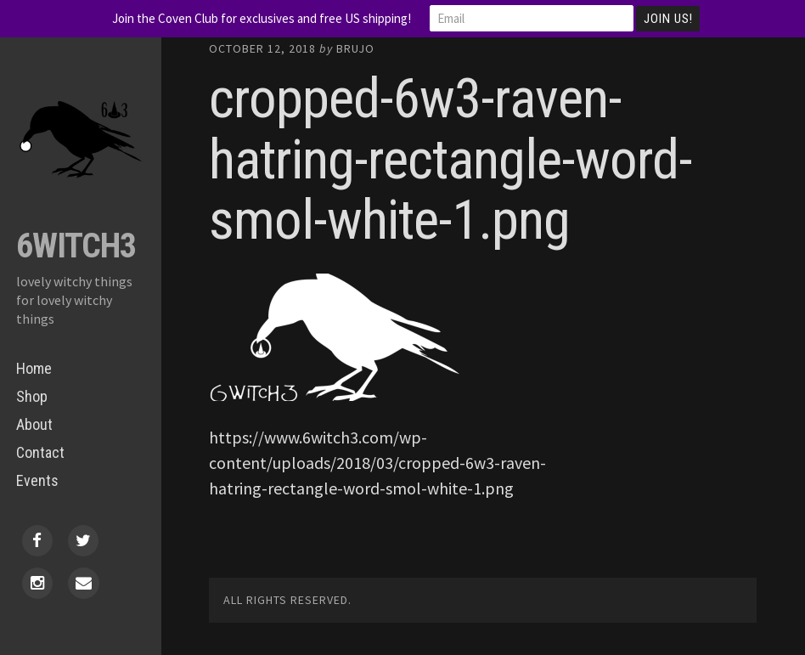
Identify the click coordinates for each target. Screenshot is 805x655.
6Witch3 (76, 246)
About (34, 424)
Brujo (355, 48)
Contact (40, 452)
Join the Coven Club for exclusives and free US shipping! (261, 18)
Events (37, 480)
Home (34, 368)
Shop (32, 396)
